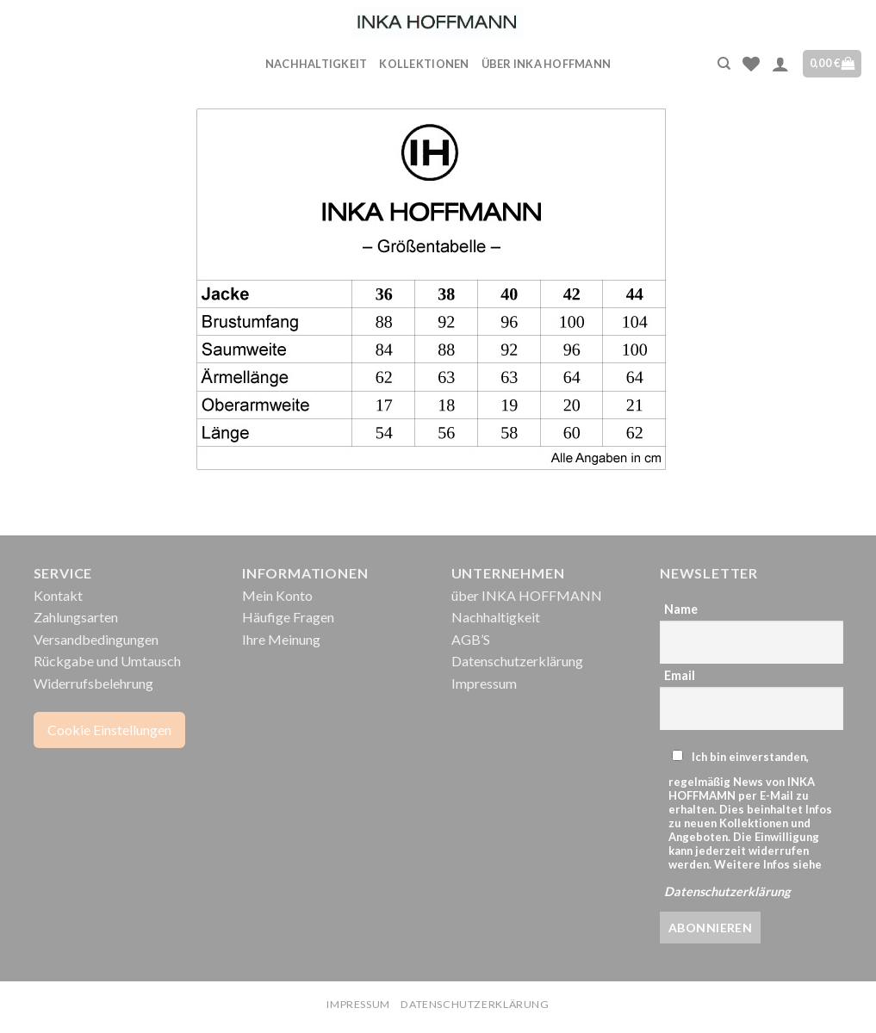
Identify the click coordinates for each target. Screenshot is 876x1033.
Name (681, 609)
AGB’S (470, 639)
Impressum (484, 683)
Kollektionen (424, 64)
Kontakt (58, 595)
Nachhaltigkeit (316, 64)
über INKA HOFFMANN (546, 64)
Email (679, 675)
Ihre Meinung (281, 639)
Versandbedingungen (96, 639)
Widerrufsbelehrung (93, 683)
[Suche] (724, 63)
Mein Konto (277, 595)
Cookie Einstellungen (109, 729)
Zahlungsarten (76, 617)
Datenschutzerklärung (517, 661)
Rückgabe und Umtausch (107, 661)
